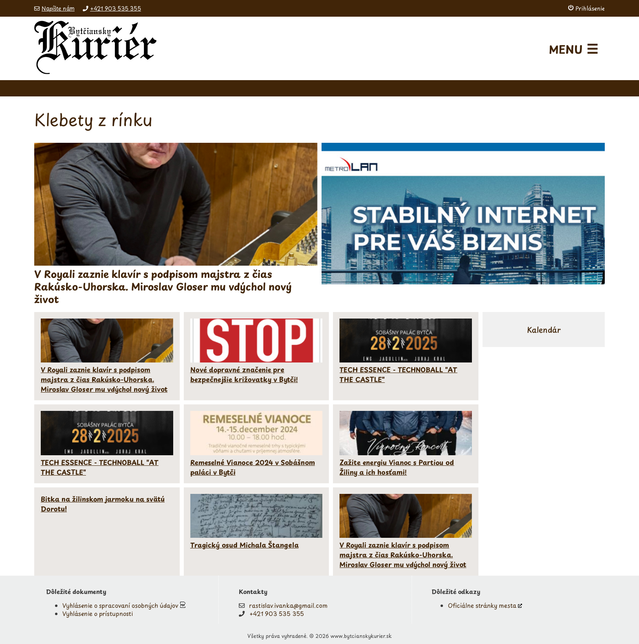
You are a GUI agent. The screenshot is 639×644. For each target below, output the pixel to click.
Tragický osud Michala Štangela (244, 545)
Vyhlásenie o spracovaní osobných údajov (120, 605)
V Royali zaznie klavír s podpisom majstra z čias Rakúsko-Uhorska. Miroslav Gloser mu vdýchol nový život (104, 379)
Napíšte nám (58, 8)
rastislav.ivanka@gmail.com (288, 605)
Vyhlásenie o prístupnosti (97, 613)
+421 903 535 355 (115, 8)
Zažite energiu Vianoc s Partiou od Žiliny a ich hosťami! (396, 467)
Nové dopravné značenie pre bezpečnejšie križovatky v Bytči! (244, 374)
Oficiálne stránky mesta (482, 605)
